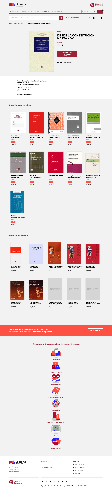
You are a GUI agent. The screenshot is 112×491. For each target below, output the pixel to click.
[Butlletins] (62, 481)
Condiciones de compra (79, 464)
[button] (101, 11)
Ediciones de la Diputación (48, 467)
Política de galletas (78, 470)
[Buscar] (61, 18)
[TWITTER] (89, 18)
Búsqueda (72, 18)
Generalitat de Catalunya (31, 84)
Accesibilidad (77, 473)
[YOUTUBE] (93, 18)
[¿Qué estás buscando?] (23, 18)
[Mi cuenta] (98, 11)
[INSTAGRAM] (97, 18)
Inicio (10, 23)
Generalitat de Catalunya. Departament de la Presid (32, 82)
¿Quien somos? (45, 461)
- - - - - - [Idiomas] (88, 11)
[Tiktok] (66, 481)
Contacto (43, 464)
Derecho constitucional (64, 62)
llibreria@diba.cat (14, 471)
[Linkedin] (58, 481)
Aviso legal (76, 461)
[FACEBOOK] (101, 18)
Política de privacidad (79, 467)
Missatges (27, 94)
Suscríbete (95, 330)
